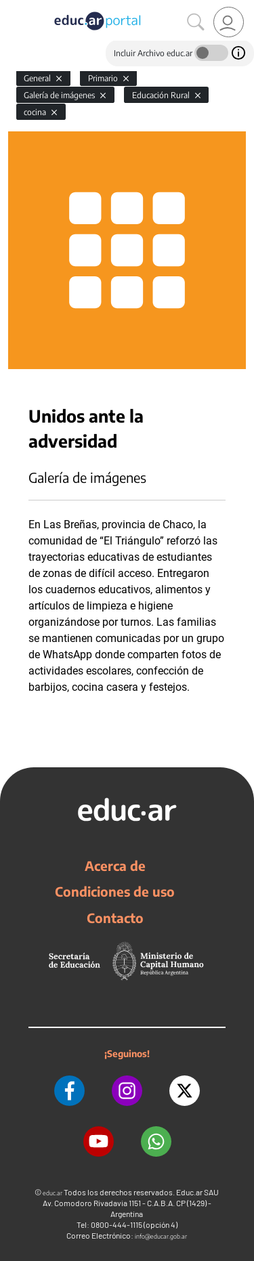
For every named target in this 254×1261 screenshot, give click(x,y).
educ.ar (52, 1193)
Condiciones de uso (115, 891)
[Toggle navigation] (12, 7)
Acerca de (115, 865)
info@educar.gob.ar (161, 1236)
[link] (228, 22)
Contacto (115, 918)
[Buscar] (195, 22)
